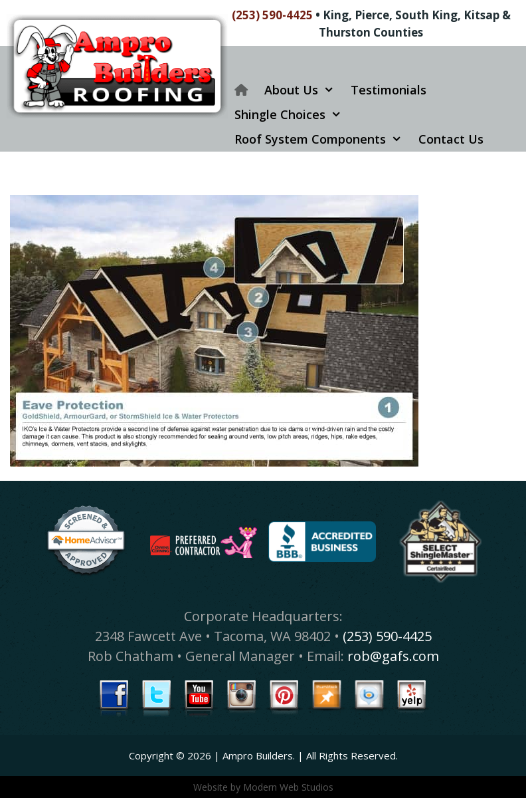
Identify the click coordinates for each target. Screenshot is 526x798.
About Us (304, 90)
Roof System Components (323, 139)
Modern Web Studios (288, 787)
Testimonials (388, 90)
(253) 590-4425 (272, 15)
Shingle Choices (292, 114)
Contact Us (450, 139)
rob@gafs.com (393, 656)
